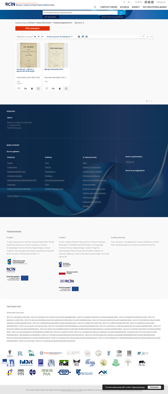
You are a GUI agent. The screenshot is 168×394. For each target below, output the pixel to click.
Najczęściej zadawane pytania (94, 180)
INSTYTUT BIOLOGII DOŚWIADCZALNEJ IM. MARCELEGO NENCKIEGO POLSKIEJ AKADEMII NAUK (58, 320)
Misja (85, 163)
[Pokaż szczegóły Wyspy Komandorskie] (66, 88)
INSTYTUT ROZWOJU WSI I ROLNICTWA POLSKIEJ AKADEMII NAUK (74, 338)
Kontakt (86, 206)
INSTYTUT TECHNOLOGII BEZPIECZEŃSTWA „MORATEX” (56, 341)
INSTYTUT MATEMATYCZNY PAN (18, 317)
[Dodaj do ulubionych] (18, 88)
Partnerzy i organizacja (92, 167)
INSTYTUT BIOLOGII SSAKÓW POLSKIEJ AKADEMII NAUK (112, 320)
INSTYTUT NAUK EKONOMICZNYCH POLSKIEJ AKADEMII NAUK (29, 338)
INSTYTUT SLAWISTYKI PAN (64, 332)
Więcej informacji (138, 387)
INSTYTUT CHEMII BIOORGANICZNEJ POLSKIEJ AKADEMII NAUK (55, 323)
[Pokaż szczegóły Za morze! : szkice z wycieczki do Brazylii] (38, 88)
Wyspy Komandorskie (53, 69)
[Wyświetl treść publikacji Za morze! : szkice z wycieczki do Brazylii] (32, 88)
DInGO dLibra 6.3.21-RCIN (71, 390)
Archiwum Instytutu (14, 176)
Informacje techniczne (91, 176)
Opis (47, 184)
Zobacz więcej (12, 196)
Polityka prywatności (91, 197)
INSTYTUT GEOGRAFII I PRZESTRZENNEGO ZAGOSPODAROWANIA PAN (73, 326)
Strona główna (13, 151)
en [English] (129, 2)
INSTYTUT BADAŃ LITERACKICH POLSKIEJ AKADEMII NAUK (97, 317)
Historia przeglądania (155, 7)
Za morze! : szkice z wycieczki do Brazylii (25, 70)
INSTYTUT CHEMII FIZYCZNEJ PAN (90, 323)
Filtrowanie (32, 28)
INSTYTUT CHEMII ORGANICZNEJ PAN (116, 323)
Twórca (48, 167)
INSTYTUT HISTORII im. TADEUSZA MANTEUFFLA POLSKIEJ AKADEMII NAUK (126, 326)
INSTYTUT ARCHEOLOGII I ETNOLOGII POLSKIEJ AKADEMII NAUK (54, 317)
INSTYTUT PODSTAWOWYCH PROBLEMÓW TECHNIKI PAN (32, 332)
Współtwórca (50, 171)
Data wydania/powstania (54, 180)
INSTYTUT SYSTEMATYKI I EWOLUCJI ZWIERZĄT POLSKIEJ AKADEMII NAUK (100, 332)
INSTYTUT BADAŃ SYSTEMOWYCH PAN (133, 317)
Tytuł (47, 163)
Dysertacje (11, 184)
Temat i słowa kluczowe (54, 189)
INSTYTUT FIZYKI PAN (27, 341)
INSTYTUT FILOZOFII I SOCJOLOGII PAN (33, 326)
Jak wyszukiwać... (51, 17)
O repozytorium (108, 7)
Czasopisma (12, 167)
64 (42, 36)
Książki (10, 163)
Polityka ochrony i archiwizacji (94, 193)
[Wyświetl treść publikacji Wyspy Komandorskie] (59, 88)
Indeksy (136, 7)
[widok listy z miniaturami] (82, 36)
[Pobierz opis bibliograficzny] (25, 88)
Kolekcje (124, 7)
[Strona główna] (95, 7)
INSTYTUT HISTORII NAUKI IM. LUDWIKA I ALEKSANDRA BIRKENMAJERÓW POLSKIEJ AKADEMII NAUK (120, 335)
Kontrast (138, 2)
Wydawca (48, 176)
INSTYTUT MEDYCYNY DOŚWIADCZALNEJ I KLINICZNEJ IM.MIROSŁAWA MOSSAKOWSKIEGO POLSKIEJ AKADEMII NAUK (81, 329)
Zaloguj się (161, 2)
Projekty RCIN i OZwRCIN (92, 171)
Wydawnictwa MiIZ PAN (16, 171)
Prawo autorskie (89, 184)
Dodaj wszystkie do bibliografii (60, 36)
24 (35, 36)
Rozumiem (154, 387)
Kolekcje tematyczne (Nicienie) (19, 189)
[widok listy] (86, 36)
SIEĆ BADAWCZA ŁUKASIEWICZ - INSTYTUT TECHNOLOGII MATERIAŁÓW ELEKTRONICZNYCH (51, 335)
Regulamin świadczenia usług (94, 189)
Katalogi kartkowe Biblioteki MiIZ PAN (21, 180)
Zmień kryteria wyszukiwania (112, 17)
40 (38, 36)
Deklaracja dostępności (92, 202)
